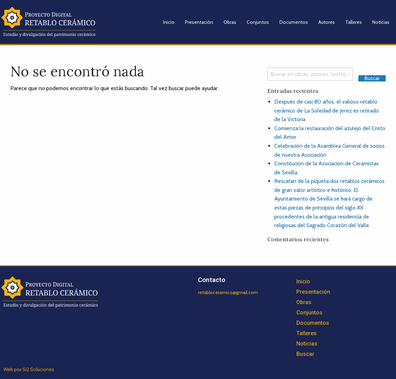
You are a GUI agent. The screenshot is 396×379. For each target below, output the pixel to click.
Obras (230, 22)
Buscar (305, 354)
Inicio (169, 22)
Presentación (199, 22)
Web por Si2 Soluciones (28, 369)
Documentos (293, 22)
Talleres (353, 22)
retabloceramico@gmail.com (228, 292)
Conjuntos (258, 22)
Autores (326, 22)
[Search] (310, 74)
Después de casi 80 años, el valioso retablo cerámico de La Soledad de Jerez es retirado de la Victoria (326, 110)
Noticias (380, 22)
